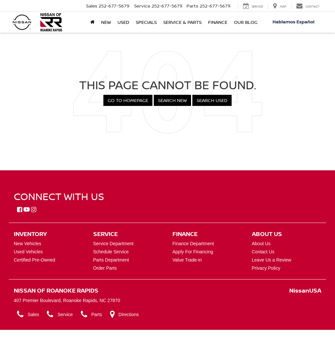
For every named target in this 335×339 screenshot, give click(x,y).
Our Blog (245, 22)
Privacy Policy (266, 268)
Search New (172, 100)
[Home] (92, 22)
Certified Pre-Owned (34, 260)
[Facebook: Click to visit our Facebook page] (19, 209)
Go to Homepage (128, 100)
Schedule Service (111, 251)
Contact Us (263, 251)
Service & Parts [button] (182, 22)
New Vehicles (27, 243)
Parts (91, 314)
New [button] (106, 22)
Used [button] (123, 22)
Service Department (113, 243)
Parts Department (111, 260)
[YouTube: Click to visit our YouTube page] (27, 209)
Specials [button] (146, 22)
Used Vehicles (28, 251)
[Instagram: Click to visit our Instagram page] (33, 209)
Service (60, 314)
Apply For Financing (192, 251)
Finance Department (193, 243)
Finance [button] (217, 22)
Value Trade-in (187, 260)
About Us (261, 243)
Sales (28, 314)
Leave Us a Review (271, 260)
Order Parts (105, 268)
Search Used (212, 100)
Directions (124, 314)
